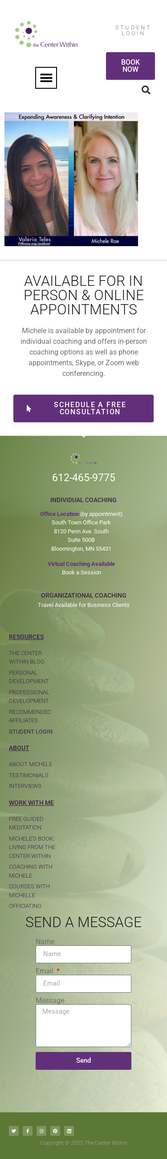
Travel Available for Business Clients (84, 605)
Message (50, 1000)
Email (45, 971)
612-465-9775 (83, 478)
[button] (46, 78)
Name (45, 941)
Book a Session (81, 572)
